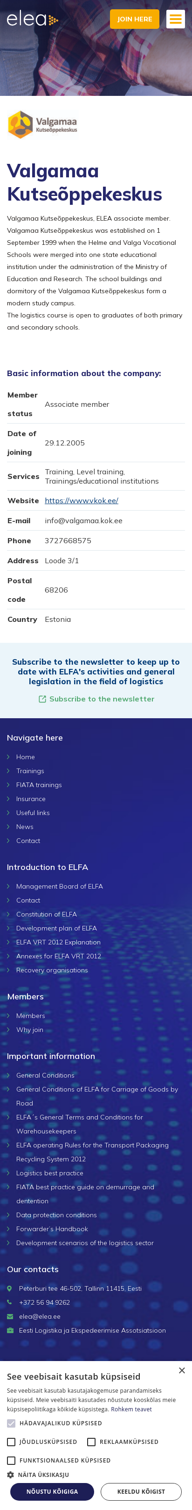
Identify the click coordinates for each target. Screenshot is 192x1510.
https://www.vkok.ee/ (81, 500)
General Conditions (45, 1075)
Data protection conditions (56, 1215)
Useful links (33, 813)
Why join (29, 1029)
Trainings (30, 771)
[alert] (96, 1435)
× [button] (181, 1371)
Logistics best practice (49, 1173)
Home (25, 757)
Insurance (31, 799)
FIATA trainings (39, 785)
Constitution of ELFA (46, 914)
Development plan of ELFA (56, 928)
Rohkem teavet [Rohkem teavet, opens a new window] (131, 1409)
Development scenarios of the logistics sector (85, 1243)
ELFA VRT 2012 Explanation (58, 942)
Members (30, 1015)
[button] (96, 1474)
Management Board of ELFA (59, 886)
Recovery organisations (52, 970)
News (25, 826)
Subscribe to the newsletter (96, 699)
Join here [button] (134, 19)
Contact (28, 840)
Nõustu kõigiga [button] (52, 1492)
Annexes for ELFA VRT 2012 (58, 956)
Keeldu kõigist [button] (141, 1492)
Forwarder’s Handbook (52, 1229)
